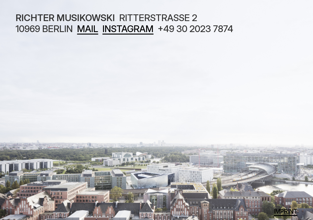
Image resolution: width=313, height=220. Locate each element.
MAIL (87, 28)
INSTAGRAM (127, 28)
